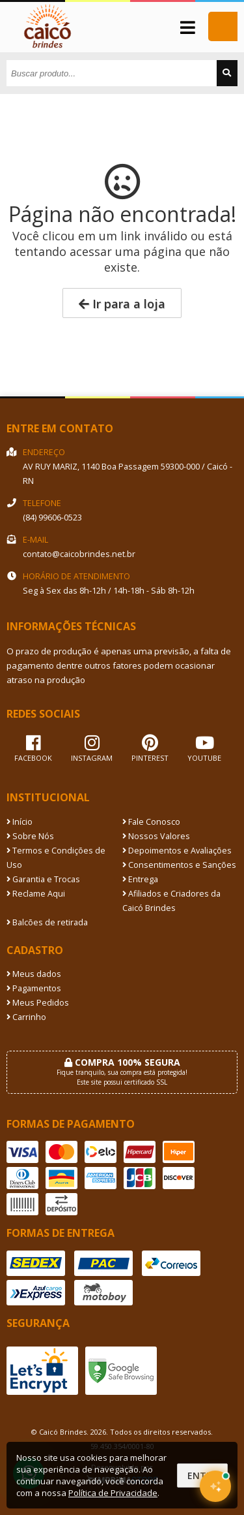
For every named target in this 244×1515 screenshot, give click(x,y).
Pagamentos (34, 988)
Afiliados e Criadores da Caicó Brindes (171, 901)
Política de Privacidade (112, 1493)
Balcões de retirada (47, 922)
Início (20, 821)
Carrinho (26, 1017)
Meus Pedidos (38, 1002)
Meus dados (34, 974)
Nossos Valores (156, 836)
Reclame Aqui (36, 893)
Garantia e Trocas (43, 879)
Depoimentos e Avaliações (177, 850)
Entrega (140, 879)
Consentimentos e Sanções (179, 864)
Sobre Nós (30, 836)
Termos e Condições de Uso (56, 857)
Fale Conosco (151, 821)
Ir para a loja (122, 303)
